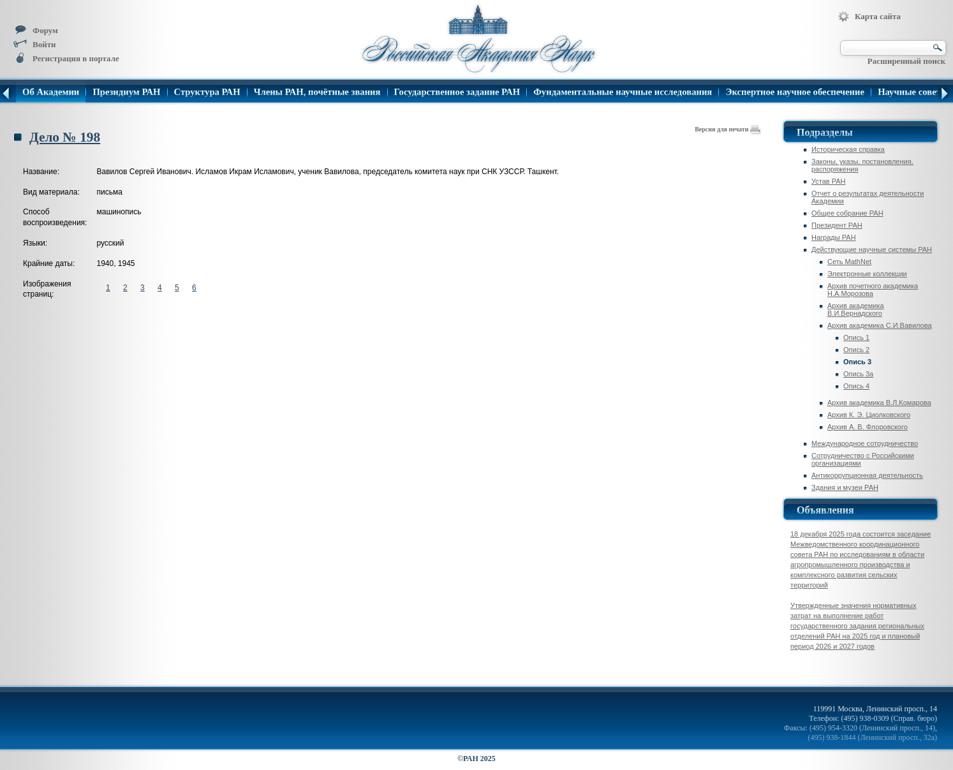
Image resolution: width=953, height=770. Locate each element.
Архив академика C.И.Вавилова (879, 325)
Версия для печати (728, 129)
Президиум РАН (126, 92)
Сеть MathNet (849, 261)
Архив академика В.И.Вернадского (855, 309)
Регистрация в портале (66, 58)
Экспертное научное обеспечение (794, 92)
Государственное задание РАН (457, 92)
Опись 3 (857, 362)
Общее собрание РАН (847, 213)
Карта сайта (869, 16)
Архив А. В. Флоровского (867, 427)
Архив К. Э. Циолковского (868, 414)
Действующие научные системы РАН (871, 249)
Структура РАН (207, 92)
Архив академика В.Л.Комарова (879, 402)
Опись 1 (856, 337)
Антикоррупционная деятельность (867, 475)
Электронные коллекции (867, 274)
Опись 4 (856, 386)
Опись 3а (858, 374)
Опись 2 (856, 349)
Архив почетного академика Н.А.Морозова (872, 289)
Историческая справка (848, 149)
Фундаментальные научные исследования (622, 92)
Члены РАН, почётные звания (317, 92)
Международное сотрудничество (864, 443)
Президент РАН (836, 225)
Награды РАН (833, 237)
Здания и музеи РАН (844, 487)
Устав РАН (828, 181)
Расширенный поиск (906, 61)
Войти (34, 44)
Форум (35, 30)
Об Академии (50, 92)
